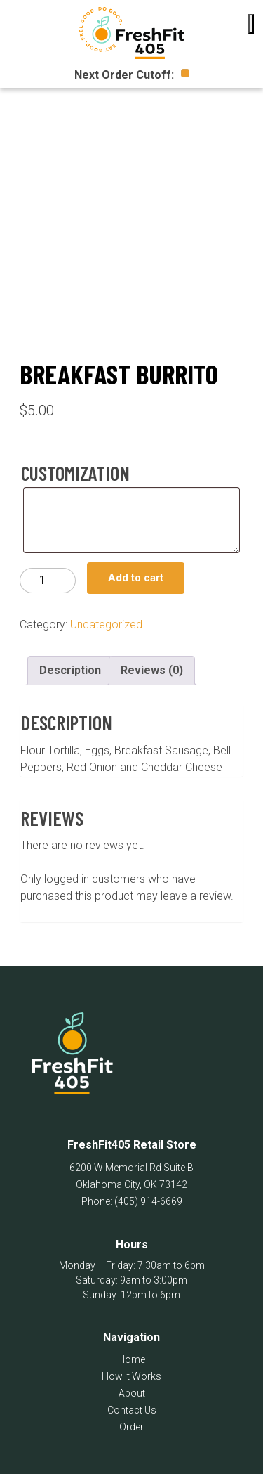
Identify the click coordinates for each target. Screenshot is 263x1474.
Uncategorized (106, 624)
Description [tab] (70, 670)
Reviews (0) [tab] (152, 670)
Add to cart (135, 577)
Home (131, 1359)
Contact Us (131, 1410)
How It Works (131, 1376)
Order (131, 1427)
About (132, 1393)
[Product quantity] (48, 580)
